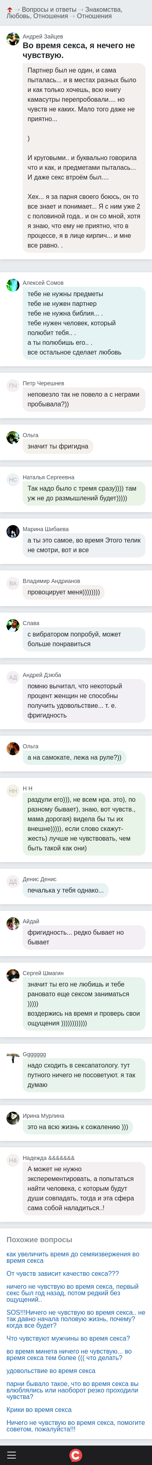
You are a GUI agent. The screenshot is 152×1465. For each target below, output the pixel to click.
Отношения (94, 16)
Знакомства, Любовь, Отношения (64, 12)
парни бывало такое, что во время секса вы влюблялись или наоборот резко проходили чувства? (72, 1390)
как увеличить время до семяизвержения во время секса (72, 1257)
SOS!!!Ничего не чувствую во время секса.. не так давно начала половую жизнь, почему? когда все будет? (76, 1319)
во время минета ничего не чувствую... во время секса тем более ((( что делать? (69, 1354)
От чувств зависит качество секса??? (62, 1273)
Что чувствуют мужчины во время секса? (68, 1338)
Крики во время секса (39, 1409)
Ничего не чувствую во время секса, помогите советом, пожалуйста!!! (75, 1426)
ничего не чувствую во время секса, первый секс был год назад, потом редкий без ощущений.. (72, 1293)
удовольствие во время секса (50, 1370)
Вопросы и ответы (49, 9)
